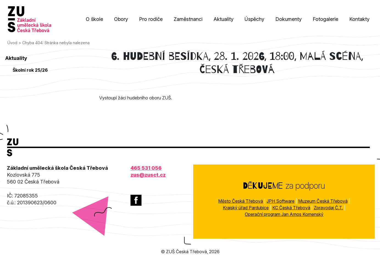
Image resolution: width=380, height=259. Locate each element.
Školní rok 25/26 (30, 70)
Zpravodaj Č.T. (328, 207)
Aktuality (223, 19)
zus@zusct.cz (148, 175)
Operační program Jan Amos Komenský (284, 214)
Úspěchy (254, 19)
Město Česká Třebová (240, 201)
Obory (121, 19)
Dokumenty (288, 19)
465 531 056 (146, 168)
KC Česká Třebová (291, 207)
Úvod (12, 42)
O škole (94, 19)
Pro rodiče (151, 19)
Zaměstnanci (188, 19)
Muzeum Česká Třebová (323, 201)
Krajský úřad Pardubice (246, 207)
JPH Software (281, 201)
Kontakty (359, 19)
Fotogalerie (325, 19)
